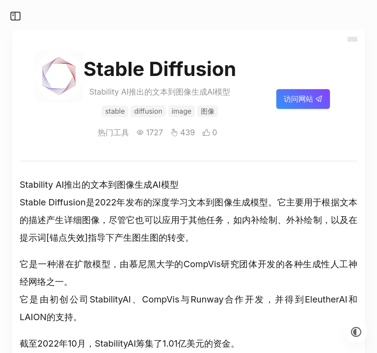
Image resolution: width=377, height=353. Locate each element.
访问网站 (303, 98)
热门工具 (113, 132)
